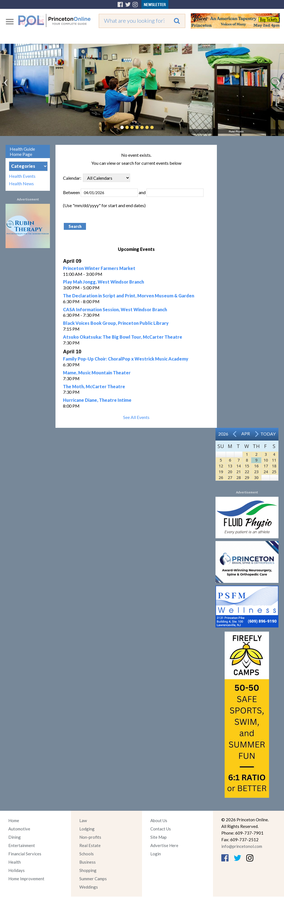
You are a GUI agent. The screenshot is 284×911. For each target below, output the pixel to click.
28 (238, 477)
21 (238, 471)
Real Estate (90, 845)
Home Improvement (26, 878)
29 (247, 477)
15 (247, 466)
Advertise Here (164, 845)
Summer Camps (93, 878)
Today (268, 433)
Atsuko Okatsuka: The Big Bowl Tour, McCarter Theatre (122, 336)
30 (256, 477)
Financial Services (24, 853)
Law (83, 820)
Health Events (22, 176)
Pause (160, 127)
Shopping (88, 870)
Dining (14, 837)
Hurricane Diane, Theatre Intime (97, 400)
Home (13, 820)
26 (221, 477)
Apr (245, 433)
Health (14, 861)
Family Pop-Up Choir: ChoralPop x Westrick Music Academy (125, 358)
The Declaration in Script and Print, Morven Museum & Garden (128, 295)
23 (256, 471)
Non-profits (90, 837)
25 (274, 471)
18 (274, 466)
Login (155, 853)
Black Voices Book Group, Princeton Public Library (116, 323)
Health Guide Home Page (22, 151)
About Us (158, 820)
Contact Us (160, 828)
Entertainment (21, 845)
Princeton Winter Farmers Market (99, 268)
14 (238, 466)
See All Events (136, 417)
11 (274, 460)
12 (221, 466)
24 (265, 471)
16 (256, 466)
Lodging (87, 828)
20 (230, 471)
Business (87, 861)
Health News (21, 183)
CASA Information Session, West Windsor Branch (115, 309)
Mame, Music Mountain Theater (97, 372)
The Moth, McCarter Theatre (94, 386)
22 (247, 471)
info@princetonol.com (241, 846)
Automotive (19, 828)
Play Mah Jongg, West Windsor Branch (103, 281)
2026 (223, 433)
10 (265, 460)
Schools (86, 853)
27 (230, 477)
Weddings (88, 886)
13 (230, 466)
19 (221, 471)
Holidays (16, 870)
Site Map (158, 837)
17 (265, 466)
